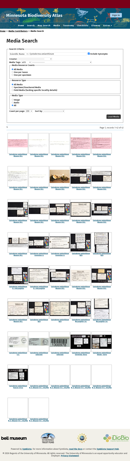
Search (31, 25)
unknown (39, 355)
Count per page (16, 111)
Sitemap (95, 25)
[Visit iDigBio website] (116, 438)
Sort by (38, 111)
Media (56, 25)
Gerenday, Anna (81, 355)
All (15, 105)
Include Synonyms (99, 54)
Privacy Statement (70, 456)
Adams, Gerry (102, 355)
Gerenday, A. (39, 255)
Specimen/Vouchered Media (27, 87)
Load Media (113, 117)
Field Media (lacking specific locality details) (35, 90)
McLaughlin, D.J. (81, 321)
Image (17, 100)
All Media (18, 69)
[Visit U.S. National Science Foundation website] (82, 438)
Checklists (82, 25)
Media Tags (14, 62)
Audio (16, 102)
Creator (13, 59)
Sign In (116, 15)
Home (21, 25)
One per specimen (22, 75)
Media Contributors (18, 31)
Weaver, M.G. (18, 156)
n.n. (18, 355)
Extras (106, 25)
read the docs (75, 449)
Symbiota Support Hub (108, 449)
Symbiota (27, 449)
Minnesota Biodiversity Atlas (39, 15)
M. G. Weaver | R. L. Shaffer (39, 388)
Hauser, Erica (18, 388)
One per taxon (21, 72)
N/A (81, 255)
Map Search (44, 25)
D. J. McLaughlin (18, 288)
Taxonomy (68, 25)
